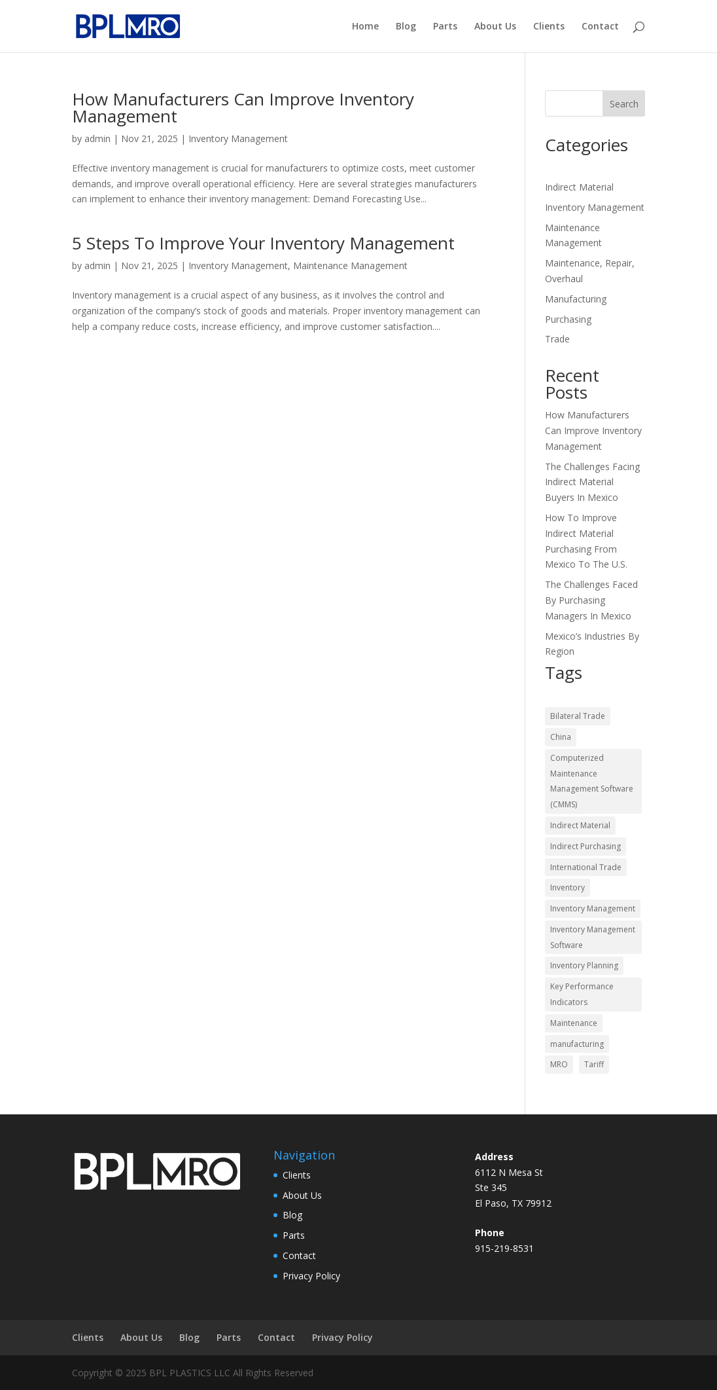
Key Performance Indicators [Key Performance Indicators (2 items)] (582, 994)
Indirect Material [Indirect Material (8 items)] (580, 825)
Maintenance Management (350, 265)
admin (97, 138)
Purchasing (568, 319)
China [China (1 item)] (560, 736)
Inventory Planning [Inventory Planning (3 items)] (584, 965)
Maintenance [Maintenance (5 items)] (573, 1023)
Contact (600, 27)
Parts (445, 27)
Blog (406, 27)
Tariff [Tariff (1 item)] (594, 1064)
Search (624, 104)
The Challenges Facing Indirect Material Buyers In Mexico (592, 482)
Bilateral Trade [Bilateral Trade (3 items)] (577, 716)
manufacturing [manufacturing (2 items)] (577, 1044)
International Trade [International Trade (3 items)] (585, 867)
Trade (557, 339)
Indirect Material (579, 187)
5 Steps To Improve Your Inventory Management (263, 243)
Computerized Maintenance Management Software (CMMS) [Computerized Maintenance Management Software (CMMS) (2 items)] (591, 781)
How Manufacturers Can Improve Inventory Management (243, 107)
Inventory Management (238, 138)
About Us (495, 27)
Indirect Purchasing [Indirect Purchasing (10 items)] (585, 846)
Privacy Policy (311, 1276)
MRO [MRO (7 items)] (559, 1064)
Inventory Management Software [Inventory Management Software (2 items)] (592, 937)
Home (365, 27)
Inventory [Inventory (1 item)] (567, 887)
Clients (549, 27)
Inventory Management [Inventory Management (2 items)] (592, 908)
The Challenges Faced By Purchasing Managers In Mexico (591, 600)
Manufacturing (575, 299)
